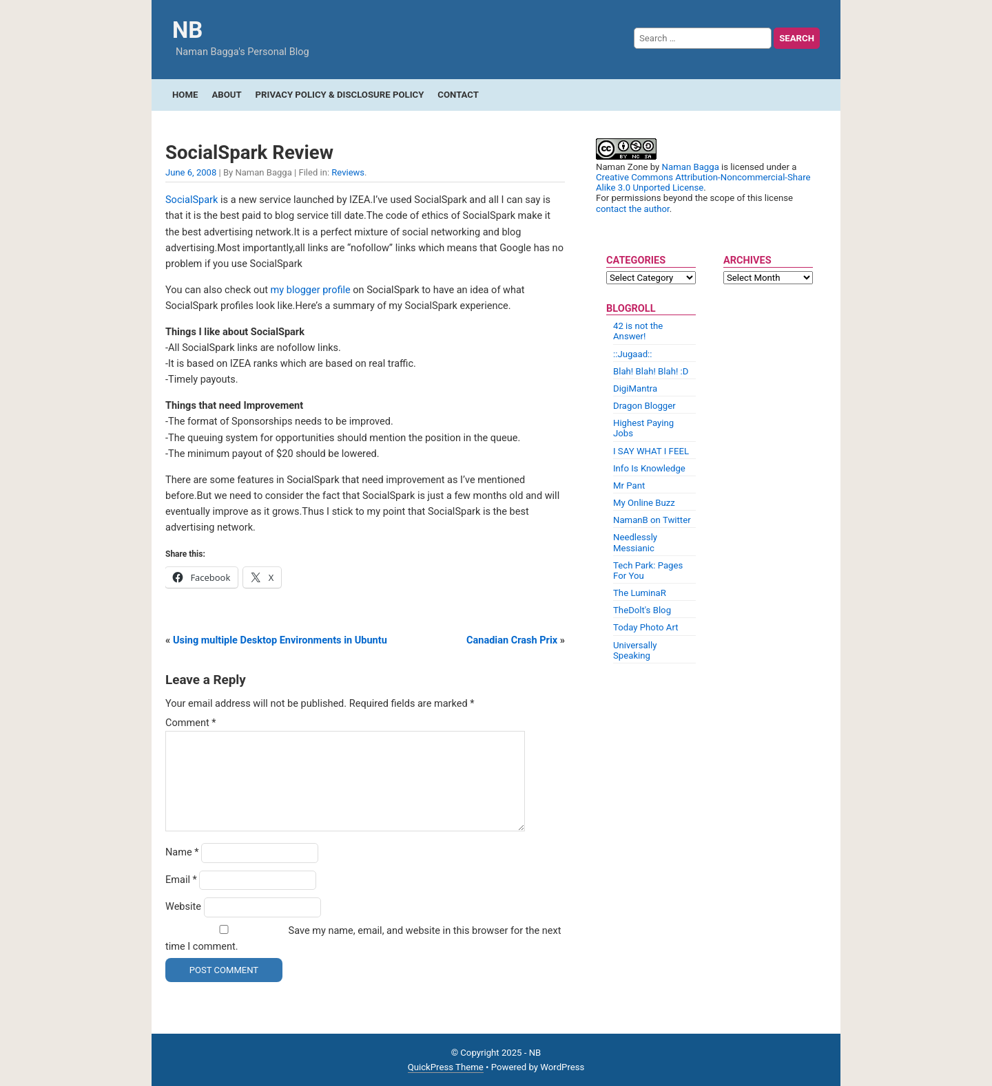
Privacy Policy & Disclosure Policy (340, 94)
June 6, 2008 (190, 172)
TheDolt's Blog (642, 610)
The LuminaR (639, 593)
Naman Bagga (690, 167)
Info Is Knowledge (649, 468)
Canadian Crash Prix (511, 640)
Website (183, 907)
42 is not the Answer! (638, 331)
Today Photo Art (646, 627)
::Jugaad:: (632, 354)
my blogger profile (311, 290)
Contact (458, 94)
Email (181, 880)
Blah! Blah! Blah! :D (650, 371)
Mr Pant (629, 485)
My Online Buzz (644, 503)
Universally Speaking (635, 650)
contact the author (633, 209)
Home (185, 94)
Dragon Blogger (644, 406)
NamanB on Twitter (652, 520)
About (226, 94)
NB (187, 30)
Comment (190, 723)
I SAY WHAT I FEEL (651, 451)
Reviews (347, 172)
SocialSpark (191, 200)
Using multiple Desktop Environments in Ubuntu (280, 640)
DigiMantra (635, 388)
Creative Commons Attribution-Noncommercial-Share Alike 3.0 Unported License (703, 182)
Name (182, 852)
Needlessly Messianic (635, 542)
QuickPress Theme (446, 1067)
